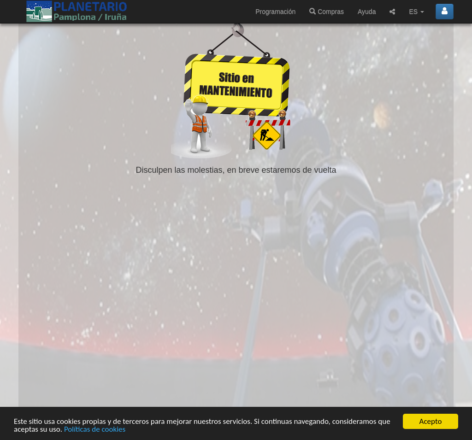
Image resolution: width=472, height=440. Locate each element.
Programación (275, 11)
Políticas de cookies (94, 429)
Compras (326, 11)
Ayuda (367, 11)
